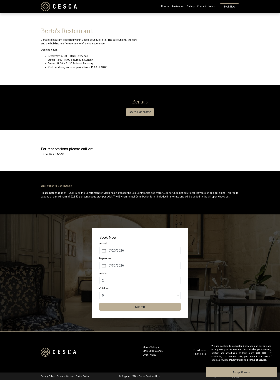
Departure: (105, 258)
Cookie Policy (82, 376)
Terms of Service (65, 376)
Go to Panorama (140, 112)
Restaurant (178, 6)
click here (261, 353)
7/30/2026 (116, 265)
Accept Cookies (241, 372)
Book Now (229, 6)
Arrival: (103, 243)
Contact (201, 6)
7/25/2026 (116, 250)
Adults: (103, 273)
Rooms (165, 6)
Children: (104, 288)
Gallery (191, 6)
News (212, 6)
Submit (140, 307)
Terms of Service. (258, 360)
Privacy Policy (48, 376)
